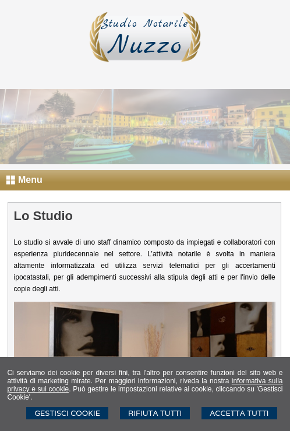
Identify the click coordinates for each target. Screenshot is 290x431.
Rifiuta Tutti (155, 413)
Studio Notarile (145, 23)
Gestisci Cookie (67, 413)
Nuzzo (145, 46)
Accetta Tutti (239, 413)
